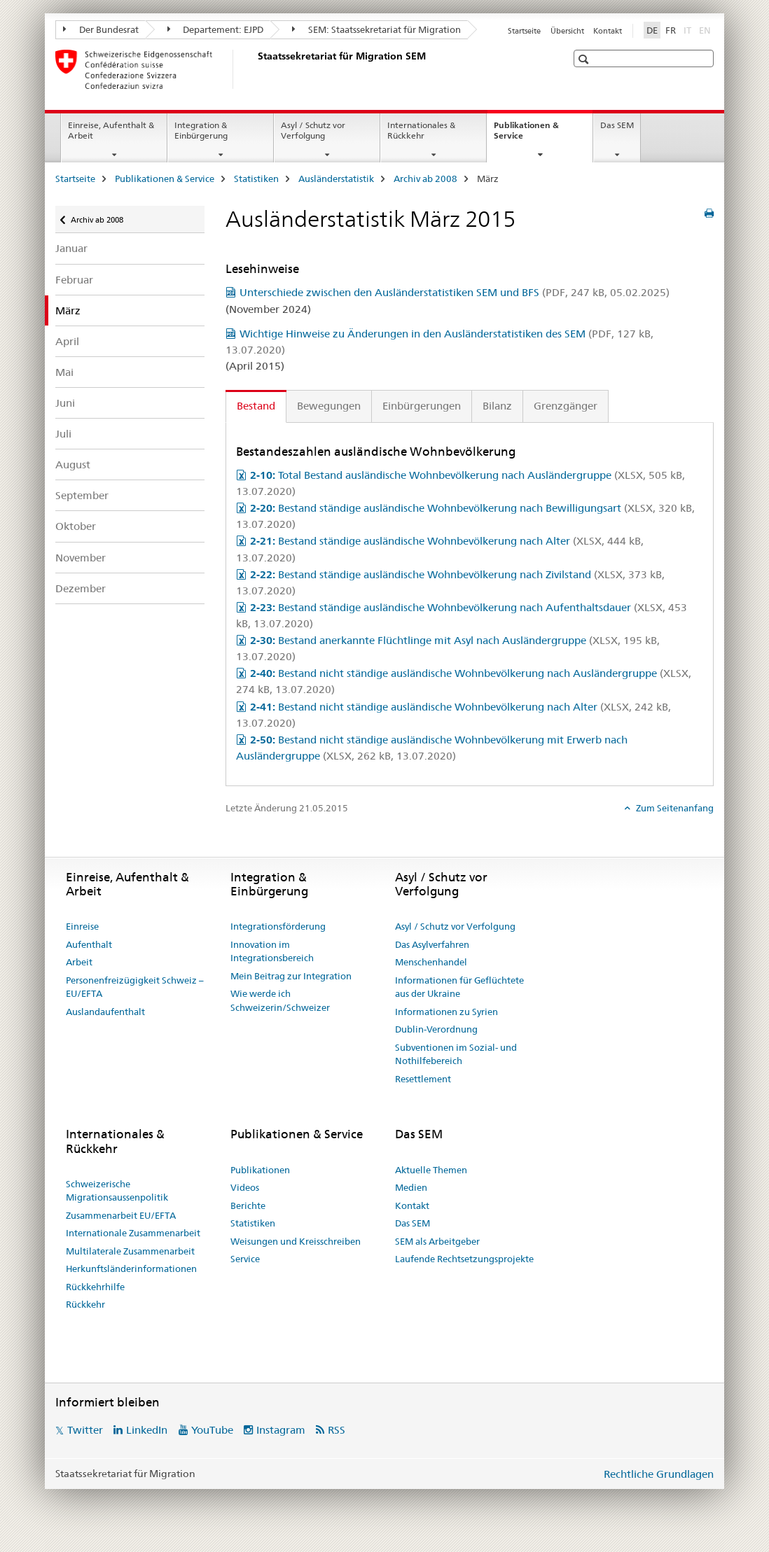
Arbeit (79, 961)
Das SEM (617, 125)
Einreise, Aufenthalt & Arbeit (111, 130)
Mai (64, 372)
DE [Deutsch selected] (652, 30)
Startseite (524, 31)
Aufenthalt (89, 944)
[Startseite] (255, 69)
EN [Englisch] (706, 29)
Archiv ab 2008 (425, 178)
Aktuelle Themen (431, 1169)
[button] (585, 59)
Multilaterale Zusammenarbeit (130, 1251)
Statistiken (256, 178)
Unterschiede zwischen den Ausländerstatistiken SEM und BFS (455, 292)
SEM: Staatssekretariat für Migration (376, 29)
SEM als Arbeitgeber (437, 1241)
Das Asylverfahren (432, 944)
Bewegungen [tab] (329, 405)
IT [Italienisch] (689, 29)
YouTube (212, 1429)
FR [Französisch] (670, 30)
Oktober (75, 526)
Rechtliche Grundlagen (659, 1474)
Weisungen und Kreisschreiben (295, 1241)
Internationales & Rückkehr (421, 130)
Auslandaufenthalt (105, 1011)
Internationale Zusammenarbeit (133, 1232)
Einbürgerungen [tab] (421, 405)
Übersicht (567, 31)
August (72, 464)
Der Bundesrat (101, 29)
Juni (65, 403)
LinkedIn (146, 1429)
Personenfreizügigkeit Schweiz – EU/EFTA (135, 987)
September (82, 495)
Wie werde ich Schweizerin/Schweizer (280, 1000)
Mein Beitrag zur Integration (291, 975)
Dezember (80, 588)
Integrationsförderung (278, 926)
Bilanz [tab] (497, 405)
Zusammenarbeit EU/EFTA (121, 1215)
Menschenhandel (431, 961)
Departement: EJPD (215, 29)
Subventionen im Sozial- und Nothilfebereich (456, 1054)
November (80, 557)
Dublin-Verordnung (436, 1029)
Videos (244, 1187)
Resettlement (423, 1078)
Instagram (280, 1429)
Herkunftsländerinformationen (131, 1268)
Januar (71, 248)
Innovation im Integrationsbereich (272, 951)
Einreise (82, 926)
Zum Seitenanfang (674, 807)
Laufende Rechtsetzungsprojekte (464, 1258)
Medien (411, 1187)
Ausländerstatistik (336, 178)
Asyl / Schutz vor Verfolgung (313, 130)
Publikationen (260, 1169)
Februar (74, 279)
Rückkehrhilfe (95, 1286)
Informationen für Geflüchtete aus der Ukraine (459, 987)
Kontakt (607, 31)
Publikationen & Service (526, 135)
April (67, 341)
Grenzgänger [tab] (565, 405)
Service (245, 1258)
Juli (63, 433)
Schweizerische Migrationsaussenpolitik (117, 1190)
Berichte (247, 1205)
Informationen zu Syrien (446, 1011)
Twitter (85, 1429)
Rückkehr (85, 1304)
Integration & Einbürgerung (201, 130)
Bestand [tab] (256, 405)
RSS (336, 1429)
